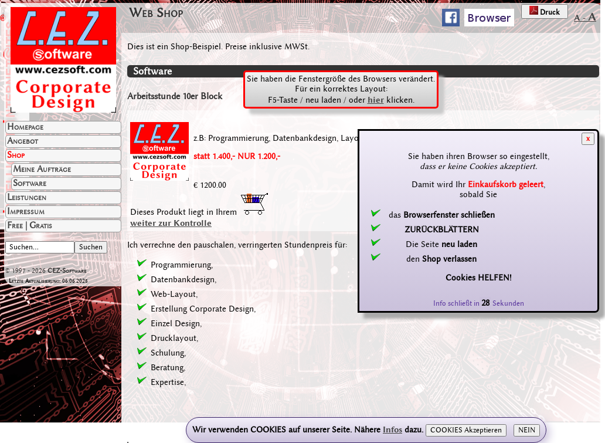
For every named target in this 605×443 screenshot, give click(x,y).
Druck (544, 11)
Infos (392, 429)
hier (376, 99)
